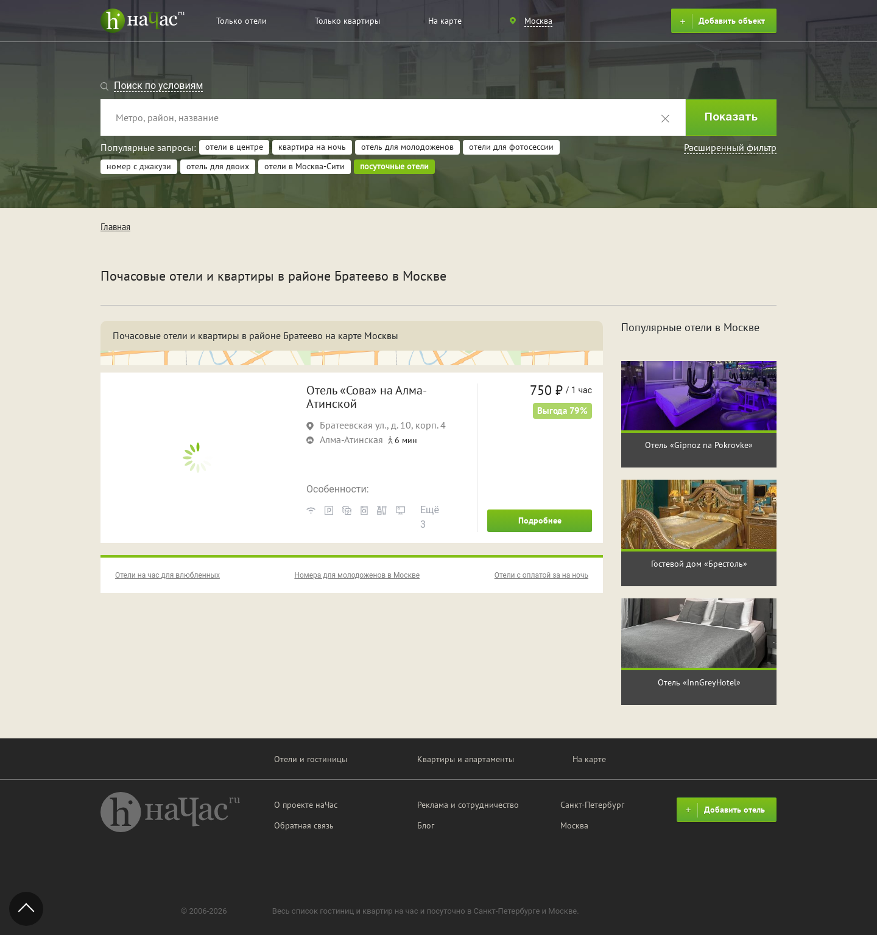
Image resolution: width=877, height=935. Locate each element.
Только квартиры (347, 20)
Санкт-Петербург (592, 804)
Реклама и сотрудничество (468, 804)
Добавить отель (723, 810)
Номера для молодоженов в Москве (357, 575)
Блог (425, 825)
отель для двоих (217, 166)
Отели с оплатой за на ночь (541, 575)
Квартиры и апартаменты (465, 759)
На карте (445, 20)
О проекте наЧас (305, 804)
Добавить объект (721, 21)
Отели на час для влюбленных (167, 575)
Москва (574, 825)
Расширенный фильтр (730, 147)
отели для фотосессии (511, 146)
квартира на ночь (312, 146)
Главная (115, 227)
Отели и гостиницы (310, 759)
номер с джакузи (139, 166)
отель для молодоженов (407, 146)
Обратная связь (304, 825)
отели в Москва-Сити (304, 166)
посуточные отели (394, 166)
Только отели (241, 20)
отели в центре (234, 146)
